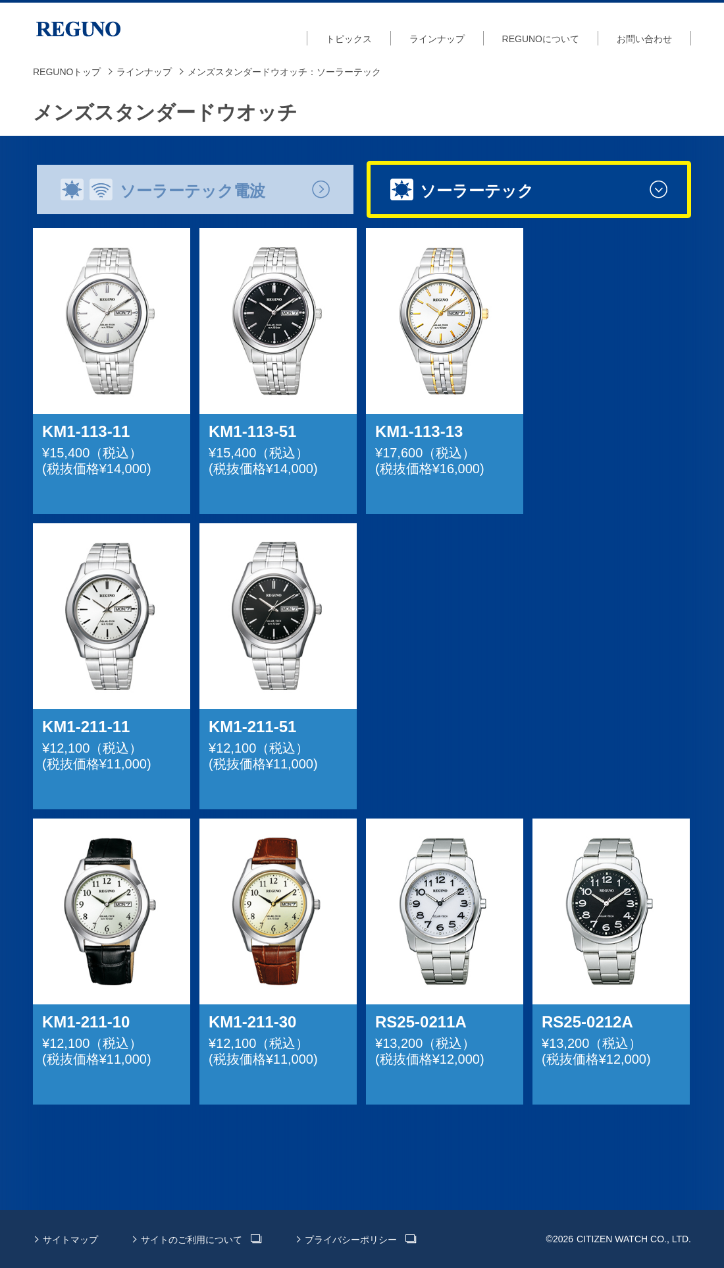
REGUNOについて (540, 39)
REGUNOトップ (67, 72)
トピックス (349, 39)
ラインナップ (437, 39)
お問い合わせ (644, 39)
